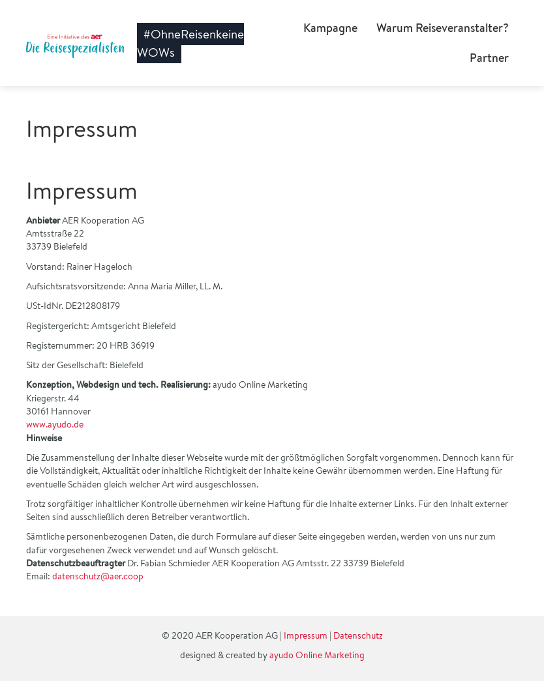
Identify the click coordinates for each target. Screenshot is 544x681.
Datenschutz (358, 635)
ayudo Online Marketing (317, 655)
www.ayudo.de (54, 424)
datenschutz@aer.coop (98, 576)
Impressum (305, 635)
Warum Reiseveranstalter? (442, 28)
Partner (489, 58)
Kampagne (330, 28)
